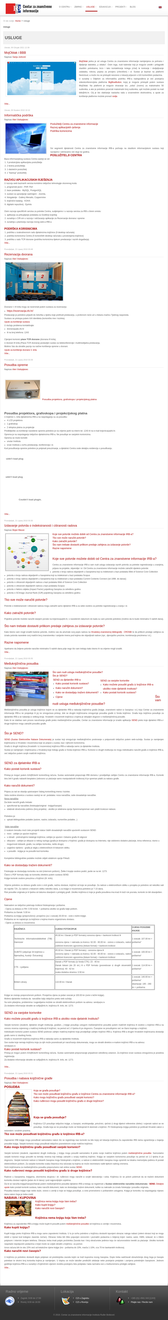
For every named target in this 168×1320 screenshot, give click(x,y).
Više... (7, 104)
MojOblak (83, 61)
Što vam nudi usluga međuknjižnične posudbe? (77, 672)
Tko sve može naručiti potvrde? (69, 537)
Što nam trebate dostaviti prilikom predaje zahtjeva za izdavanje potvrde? (91, 544)
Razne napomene (62, 548)
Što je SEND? (59, 675)
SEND (134, 720)
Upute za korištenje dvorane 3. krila (20, 350)
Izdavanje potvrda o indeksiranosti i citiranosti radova (40, 525)
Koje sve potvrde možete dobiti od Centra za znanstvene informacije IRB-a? (92, 534)
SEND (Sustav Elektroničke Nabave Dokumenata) (27, 739)
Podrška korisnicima (61, 131)
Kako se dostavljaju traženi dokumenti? (77, 692)
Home (18, 21)
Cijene (59, 697)
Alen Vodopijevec (20, 119)
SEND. (152, 1184)
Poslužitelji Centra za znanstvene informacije (74, 124)
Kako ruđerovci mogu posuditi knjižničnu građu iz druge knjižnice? (69, 1101)
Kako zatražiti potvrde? (64, 541)
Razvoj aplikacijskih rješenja (65, 127)
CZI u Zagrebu (82, 1298)
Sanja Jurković (19, 57)
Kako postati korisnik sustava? (72, 683)
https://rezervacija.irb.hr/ (20, 310)
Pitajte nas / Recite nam (142, 1302)
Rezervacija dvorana (18, 254)
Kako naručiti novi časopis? (50, 1208)
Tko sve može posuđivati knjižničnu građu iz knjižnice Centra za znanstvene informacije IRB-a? (84, 1094)
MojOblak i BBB (15, 52)
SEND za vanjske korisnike (114, 680)
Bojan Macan (18, 530)
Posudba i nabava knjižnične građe (28, 1078)
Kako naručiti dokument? (69, 688)
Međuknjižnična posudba (21, 663)
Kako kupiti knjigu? (45, 1204)
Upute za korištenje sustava (17, 322)
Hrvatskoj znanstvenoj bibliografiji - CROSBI (111, 632)
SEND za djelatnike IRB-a (67, 679)
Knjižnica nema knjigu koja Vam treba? (56, 1201)
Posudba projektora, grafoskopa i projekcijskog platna (51, 399)
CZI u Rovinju (82, 1302)
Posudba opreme (16, 365)
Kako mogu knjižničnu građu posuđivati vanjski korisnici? (64, 1097)
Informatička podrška (18, 115)
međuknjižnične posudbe (139, 1153)
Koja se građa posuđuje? (47, 1090)
